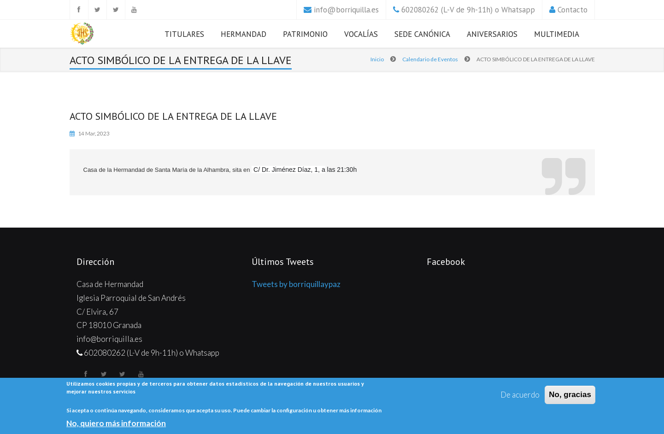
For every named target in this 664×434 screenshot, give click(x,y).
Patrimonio (305, 34)
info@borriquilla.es (346, 10)
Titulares (184, 34)
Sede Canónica (422, 34)
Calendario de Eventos (430, 59)
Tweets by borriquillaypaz (296, 284)
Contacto (573, 10)
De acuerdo (520, 395)
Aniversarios (492, 34)
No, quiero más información (116, 423)
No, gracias (570, 395)
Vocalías (361, 34)
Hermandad (243, 34)
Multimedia (556, 34)
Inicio (377, 59)
